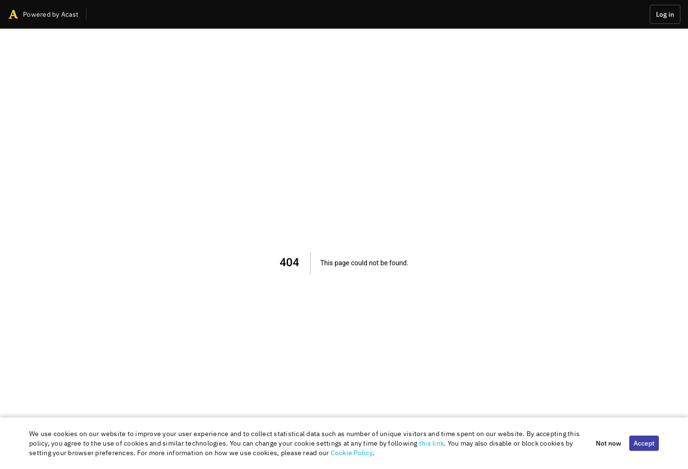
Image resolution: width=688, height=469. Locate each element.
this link (431, 443)
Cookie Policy (352, 452)
